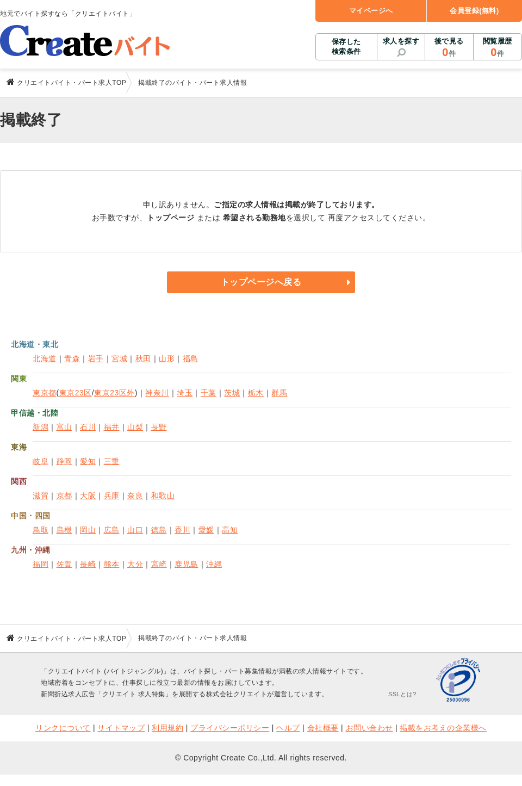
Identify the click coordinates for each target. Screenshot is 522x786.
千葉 (208, 392)
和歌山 (163, 495)
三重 (112, 461)
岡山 (88, 529)
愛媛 (206, 529)
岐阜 (40, 461)
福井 (112, 427)
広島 (112, 529)
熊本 (112, 564)
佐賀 (64, 564)
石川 (88, 427)
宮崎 (159, 564)
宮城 (119, 358)
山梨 (135, 427)
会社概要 (323, 727)
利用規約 (167, 727)
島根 (64, 529)
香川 (182, 529)
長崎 (88, 564)
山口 (135, 529)
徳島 (159, 529)
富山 (64, 427)
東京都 (45, 392)
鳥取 (40, 529)
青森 (72, 358)
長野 (159, 427)
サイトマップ (121, 727)
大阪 (88, 495)
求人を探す (401, 41)
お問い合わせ (369, 727)
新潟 (40, 427)
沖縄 (214, 564)
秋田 (143, 358)
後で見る (449, 48)
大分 (135, 564)
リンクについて (63, 727)
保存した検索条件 (346, 46)
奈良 (135, 495)
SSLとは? (402, 694)
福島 (190, 358)
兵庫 (112, 495)
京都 (64, 495)
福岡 (40, 564)
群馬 (279, 392)
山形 (167, 358)
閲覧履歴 (497, 48)
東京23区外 (114, 392)
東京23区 (75, 392)
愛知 (88, 461)
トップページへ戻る (261, 282)
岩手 (96, 358)
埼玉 (184, 392)
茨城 (232, 392)
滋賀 (40, 495)
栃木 (256, 392)
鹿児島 (186, 564)
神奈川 (157, 392)
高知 (230, 529)
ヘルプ (288, 727)
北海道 (45, 358)
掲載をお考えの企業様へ (443, 727)
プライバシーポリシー (229, 727)
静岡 (64, 461)
